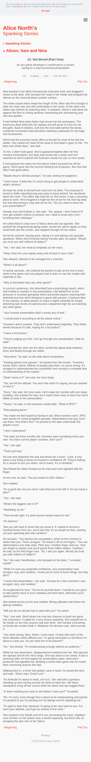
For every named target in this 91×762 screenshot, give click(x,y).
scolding (35, 76)
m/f (24, 76)
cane (46, 76)
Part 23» (83, 81)
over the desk (60, 76)
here (19, 6)
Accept (45, 10)
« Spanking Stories (17, 43)
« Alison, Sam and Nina (25, 50)
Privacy (45, 735)
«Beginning (10, 81)
